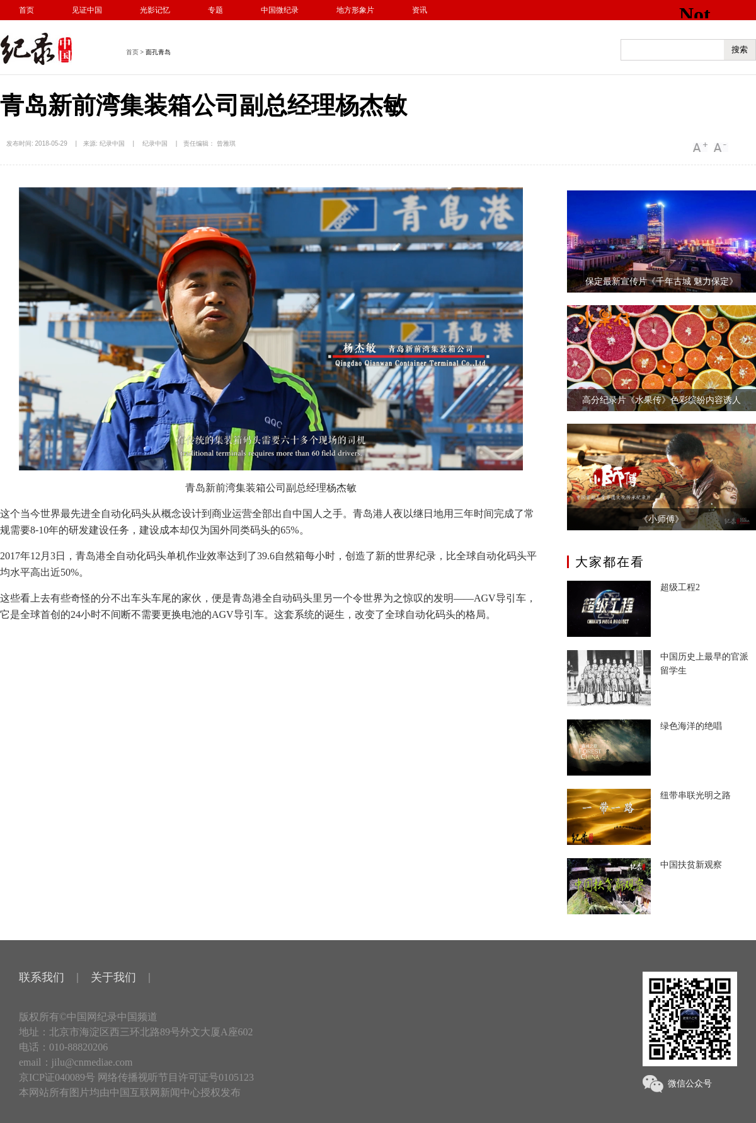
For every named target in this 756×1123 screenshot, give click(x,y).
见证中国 (87, 10)
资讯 (419, 10)
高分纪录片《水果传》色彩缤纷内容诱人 (661, 400)
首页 (26, 10)
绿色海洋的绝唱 (691, 726)
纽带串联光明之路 (695, 795)
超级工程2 (680, 587)
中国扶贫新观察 (691, 865)
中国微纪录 (280, 10)
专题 (215, 10)
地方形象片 (355, 10)
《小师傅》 (661, 519)
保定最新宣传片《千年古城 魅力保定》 (661, 281)
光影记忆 (155, 10)
